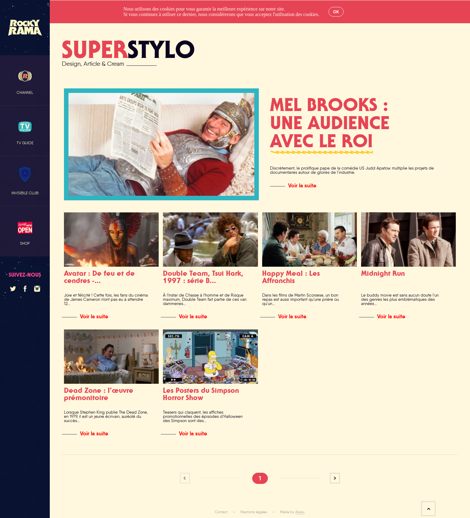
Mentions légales (253, 512)
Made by (292, 512)
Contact (221, 512)
